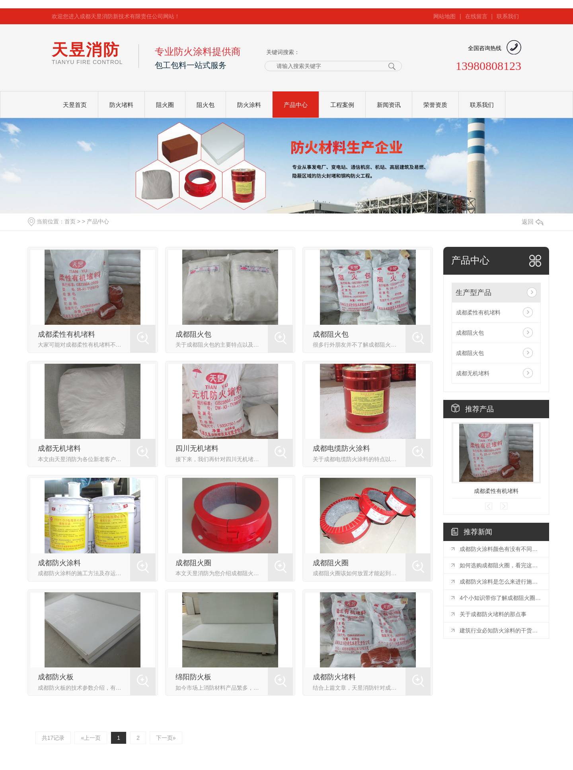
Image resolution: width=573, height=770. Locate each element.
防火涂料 (249, 104)
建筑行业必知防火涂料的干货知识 (500, 630)
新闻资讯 (389, 104)
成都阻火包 (193, 334)
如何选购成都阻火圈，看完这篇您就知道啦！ (500, 565)
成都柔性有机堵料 (66, 334)
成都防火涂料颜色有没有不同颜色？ (500, 549)
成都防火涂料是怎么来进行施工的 (500, 581)
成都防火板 (56, 677)
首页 (70, 221)
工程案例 (342, 104)
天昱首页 (75, 104)
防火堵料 (121, 104)
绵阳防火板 (193, 677)
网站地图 (444, 16)
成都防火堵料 (334, 677)
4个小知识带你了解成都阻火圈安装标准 (500, 598)
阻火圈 (165, 104)
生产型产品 (473, 293)
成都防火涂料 (59, 563)
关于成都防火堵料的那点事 (493, 614)
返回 (532, 221)
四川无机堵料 (196, 448)
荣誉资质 (435, 104)
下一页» (166, 738)
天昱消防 (87, 53)
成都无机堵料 (59, 448)
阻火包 (205, 104)
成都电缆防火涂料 (341, 448)
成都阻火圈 (193, 563)
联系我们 (508, 16)
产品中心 (296, 104)
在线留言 (476, 16)
